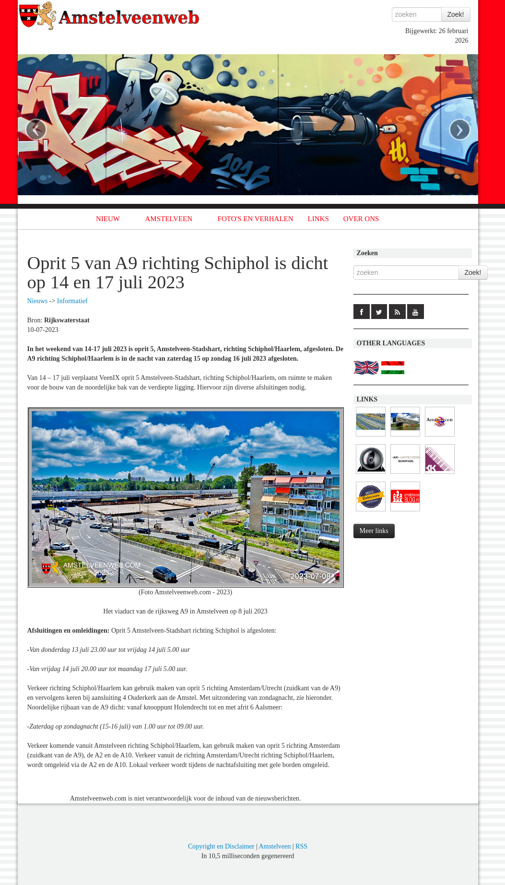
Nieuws (37, 301)
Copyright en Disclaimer (221, 846)
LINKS (318, 219)
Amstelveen (274, 846)
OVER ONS (361, 219)
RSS (301, 846)
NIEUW (108, 219)
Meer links (374, 530)
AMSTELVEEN (168, 219)
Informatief (72, 301)
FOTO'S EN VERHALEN (256, 219)
